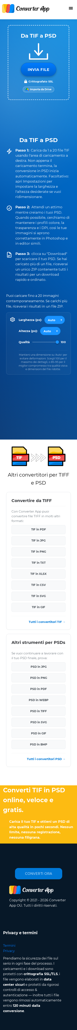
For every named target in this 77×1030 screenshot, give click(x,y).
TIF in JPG (38, 540)
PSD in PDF (38, 688)
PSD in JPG (39, 666)
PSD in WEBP (38, 699)
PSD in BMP (38, 744)
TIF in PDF (38, 529)
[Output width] (54, 320)
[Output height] (50, 331)
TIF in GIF (38, 607)
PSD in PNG (38, 677)
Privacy (9, 951)
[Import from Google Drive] (38, 89)
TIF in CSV (38, 585)
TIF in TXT (39, 562)
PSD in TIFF (38, 711)
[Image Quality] (45, 342)
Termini (9, 946)
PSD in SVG (38, 722)
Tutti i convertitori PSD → (46, 759)
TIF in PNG (38, 551)
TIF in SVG (38, 596)
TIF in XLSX (38, 573)
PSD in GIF (38, 733)
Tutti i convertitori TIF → (47, 622)
